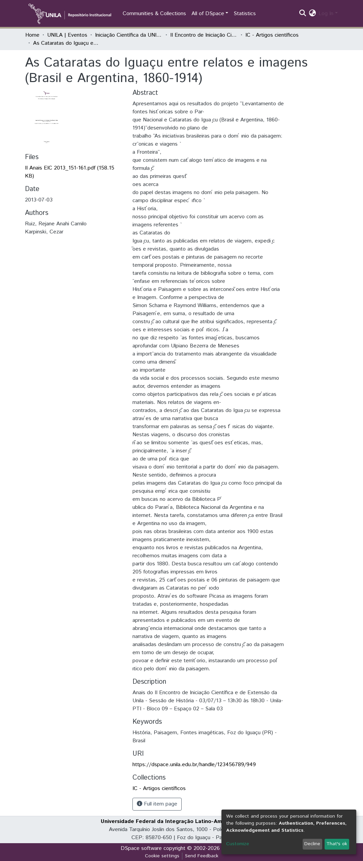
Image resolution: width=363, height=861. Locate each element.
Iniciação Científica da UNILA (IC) (128, 35)
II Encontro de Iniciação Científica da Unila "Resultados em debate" (204, 35)
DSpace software (141, 848)
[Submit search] (302, 14)
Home (32, 35)
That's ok (336, 843)
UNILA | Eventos (67, 35)
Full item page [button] (157, 804)
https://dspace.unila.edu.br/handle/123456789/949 (194, 765)
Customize (237, 843)
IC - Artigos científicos (272, 35)
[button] (312, 14)
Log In (326, 13)
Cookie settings (162, 856)
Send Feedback (201, 856)
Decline (312, 843)
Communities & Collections (154, 13)
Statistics (245, 13)
